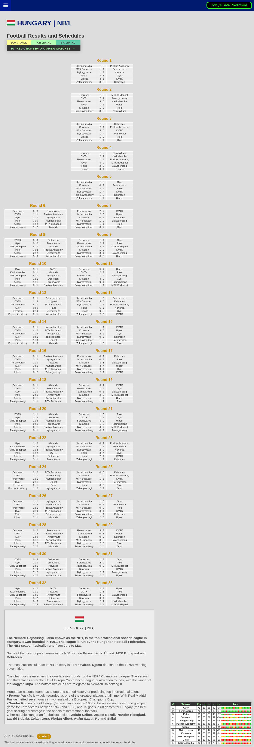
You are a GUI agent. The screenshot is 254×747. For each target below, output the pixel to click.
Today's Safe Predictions (229, 5)
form (236, 704)
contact (44, 736)
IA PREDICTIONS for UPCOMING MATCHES (43, 48)
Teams (185, 704)
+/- (218, 704)
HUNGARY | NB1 (39, 23)
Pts (199, 704)
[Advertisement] (34, 128)
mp (204, 704)
